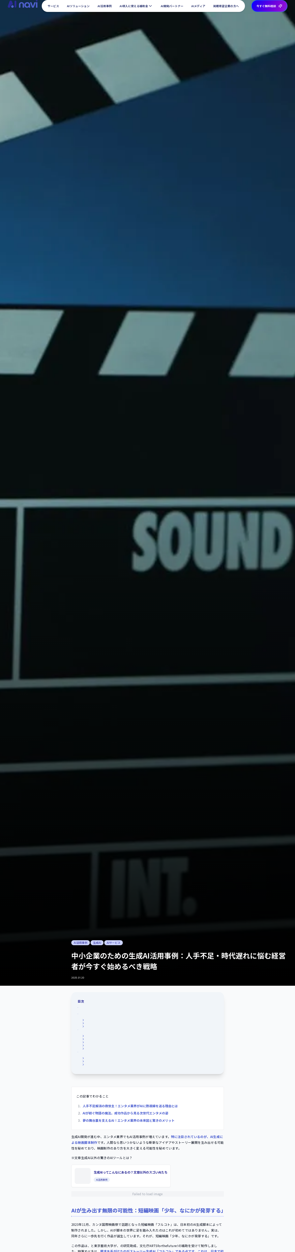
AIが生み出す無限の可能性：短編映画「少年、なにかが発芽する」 (129, 1009)
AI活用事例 (104, 8)
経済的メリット (94, 1056)
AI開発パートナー (171, 8)
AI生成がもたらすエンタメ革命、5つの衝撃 (113, 1039)
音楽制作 (90, 1086)
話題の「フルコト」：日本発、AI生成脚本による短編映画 (122, 1016)
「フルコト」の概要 (96, 1021)
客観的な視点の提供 (96, 1068)
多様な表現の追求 (95, 1062)
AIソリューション (77, 8)
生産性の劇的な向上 (96, 1050)
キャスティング (94, 1080)
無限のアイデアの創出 (98, 1045)
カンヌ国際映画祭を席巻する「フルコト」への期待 (116, 1033)
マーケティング (94, 1091)
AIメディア (198, 8)
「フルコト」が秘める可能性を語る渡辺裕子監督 (115, 1027)
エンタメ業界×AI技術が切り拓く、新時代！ (113, 1074)
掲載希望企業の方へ (226, 8)
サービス (52, 8)
